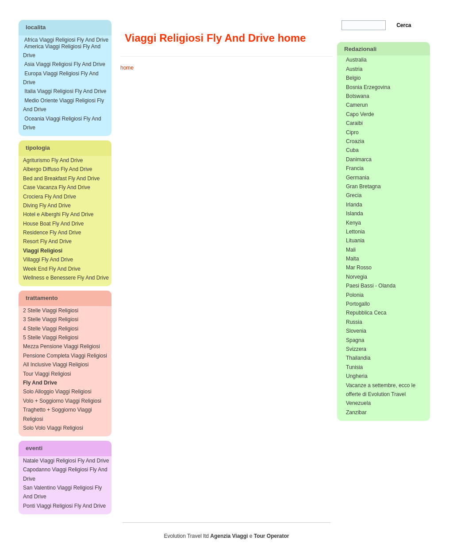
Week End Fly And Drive (52, 269)
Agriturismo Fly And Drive (53, 160)
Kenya (353, 223)
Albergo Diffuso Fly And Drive (57, 169)
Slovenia (356, 331)
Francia (355, 168)
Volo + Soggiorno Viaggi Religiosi (62, 401)
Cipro (352, 132)
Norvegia (356, 277)
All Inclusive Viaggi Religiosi (56, 364)
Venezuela (358, 403)
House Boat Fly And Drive (53, 224)
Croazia (355, 141)
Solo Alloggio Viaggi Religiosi (57, 392)
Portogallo (358, 304)
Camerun (357, 105)
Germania (357, 178)
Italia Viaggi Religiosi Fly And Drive (65, 91)
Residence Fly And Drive (52, 232)
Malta (352, 259)
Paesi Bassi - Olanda (370, 286)
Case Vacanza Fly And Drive (56, 187)
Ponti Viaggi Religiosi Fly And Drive (64, 506)
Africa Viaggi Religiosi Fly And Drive (66, 40)
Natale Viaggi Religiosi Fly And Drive (66, 461)
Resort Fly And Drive (47, 241)
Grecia (353, 195)
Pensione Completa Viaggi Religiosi (65, 356)
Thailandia (358, 358)
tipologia (38, 147)
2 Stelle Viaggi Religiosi (50, 310)
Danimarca (359, 159)
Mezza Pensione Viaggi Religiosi (61, 346)
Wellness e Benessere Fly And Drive (66, 278)
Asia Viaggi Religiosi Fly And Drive (64, 64)
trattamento (42, 298)
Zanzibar (356, 412)
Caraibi (354, 123)
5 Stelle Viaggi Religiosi (50, 337)
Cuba (352, 150)
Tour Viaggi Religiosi (47, 374)
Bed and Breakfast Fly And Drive (61, 178)
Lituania (355, 240)
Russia (354, 322)
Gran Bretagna (363, 186)
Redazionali (360, 49)
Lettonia (355, 232)
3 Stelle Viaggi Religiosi (50, 319)
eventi (34, 448)
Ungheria (357, 376)
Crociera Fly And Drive (49, 197)
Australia (356, 60)
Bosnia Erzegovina (368, 87)
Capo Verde (360, 114)
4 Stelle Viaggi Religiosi (50, 329)
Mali (351, 250)
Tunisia (354, 367)
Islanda (354, 213)
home (127, 68)
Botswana (357, 96)
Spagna (355, 340)
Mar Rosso (359, 267)
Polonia (355, 295)
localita (36, 27)
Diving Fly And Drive (47, 205)
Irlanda (354, 205)
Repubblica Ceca (366, 313)
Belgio (353, 78)
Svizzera (356, 349)
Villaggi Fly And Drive (48, 259)
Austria (354, 69)
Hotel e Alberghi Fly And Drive (58, 214)
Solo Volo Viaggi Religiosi (53, 428)
